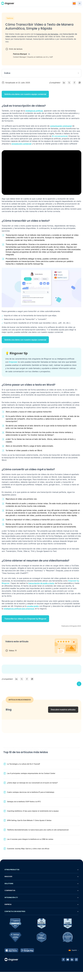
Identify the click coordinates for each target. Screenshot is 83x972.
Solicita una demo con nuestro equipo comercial (25, 94)
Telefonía (9, 18)
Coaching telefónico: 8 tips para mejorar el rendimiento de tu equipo (33, 811)
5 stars (25, 646)
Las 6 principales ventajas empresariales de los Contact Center (31, 773)
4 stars (21, 646)
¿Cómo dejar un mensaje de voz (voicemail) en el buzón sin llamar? (32, 783)
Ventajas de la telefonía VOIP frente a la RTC (24, 802)
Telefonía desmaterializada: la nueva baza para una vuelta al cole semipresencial (38, 830)
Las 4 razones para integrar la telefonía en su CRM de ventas (30, 839)
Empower (13, 362)
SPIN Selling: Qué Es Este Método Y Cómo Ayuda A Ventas (29, 820)
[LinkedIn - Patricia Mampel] (29, 54)
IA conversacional (59, 136)
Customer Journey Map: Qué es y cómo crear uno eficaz (28, 849)
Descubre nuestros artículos (63, 710)
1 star (7, 646)
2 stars (12, 646)
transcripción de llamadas (47, 34)
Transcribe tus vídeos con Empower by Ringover (25, 619)
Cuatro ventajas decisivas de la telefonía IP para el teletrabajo (30, 792)
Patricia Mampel (20, 54)
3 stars (16, 646)
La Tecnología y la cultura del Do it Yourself (23, 764)
